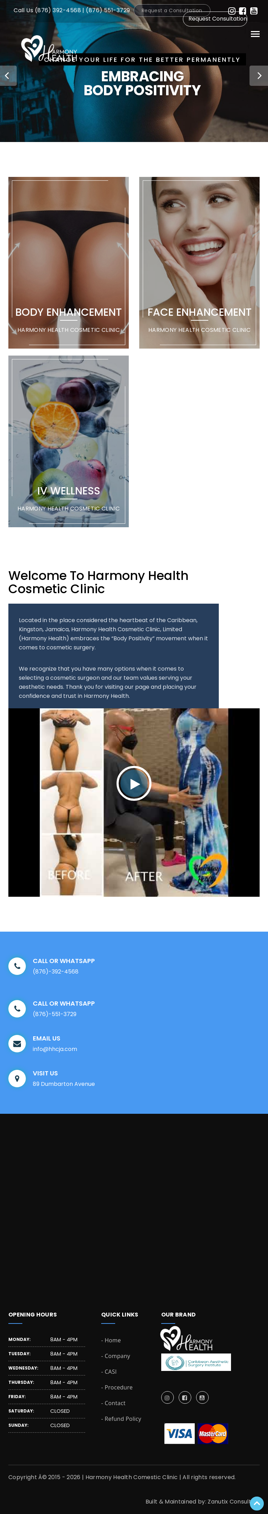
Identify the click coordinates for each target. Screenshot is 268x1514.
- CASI (109, 1371)
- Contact (113, 1403)
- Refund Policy (121, 1419)
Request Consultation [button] (217, 19)
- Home (111, 1340)
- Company (115, 1356)
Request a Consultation (172, 10)
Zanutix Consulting (234, 1502)
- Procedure (117, 1387)
